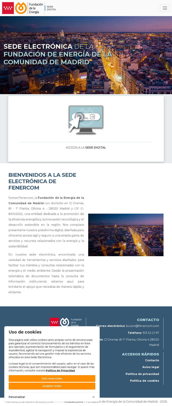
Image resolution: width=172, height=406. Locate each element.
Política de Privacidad (60, 370)
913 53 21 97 (151, 333)
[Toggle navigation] (165, 8)
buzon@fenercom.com (142, 326)
